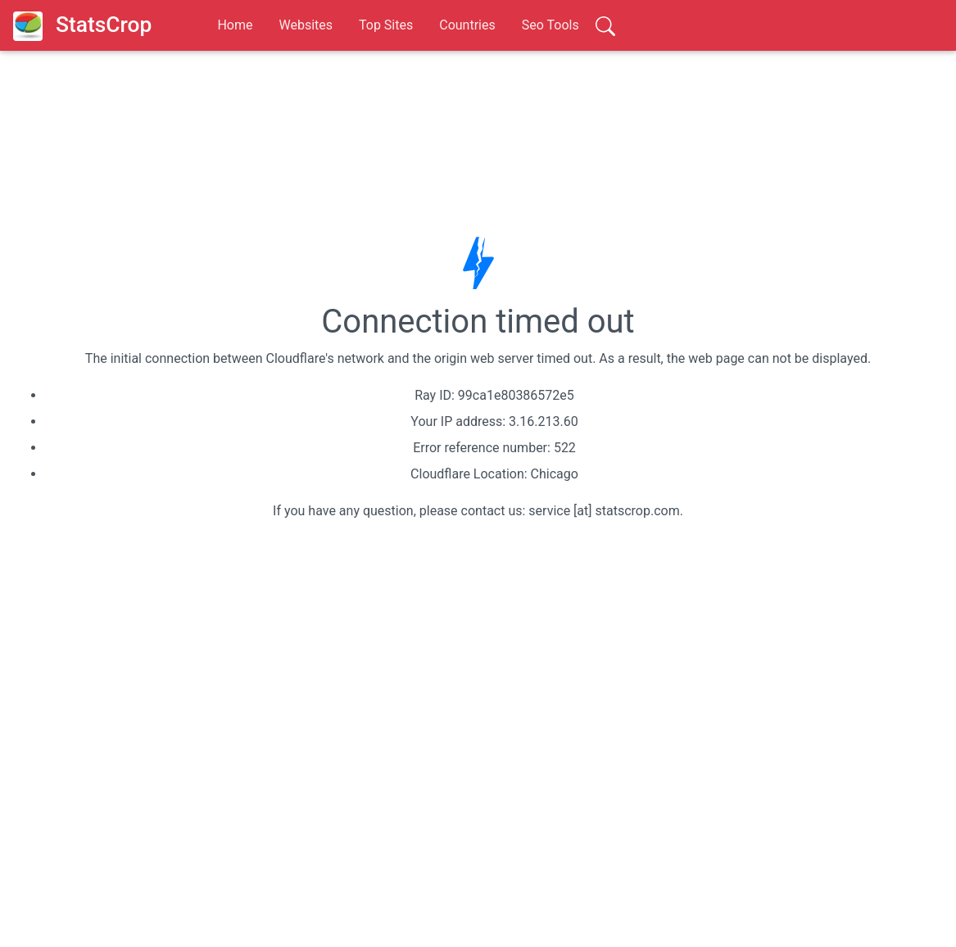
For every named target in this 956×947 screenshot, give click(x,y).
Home (234, 25)
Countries (467, 25)
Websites (306, 25)
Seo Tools (550, 25)
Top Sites (386, 25)
